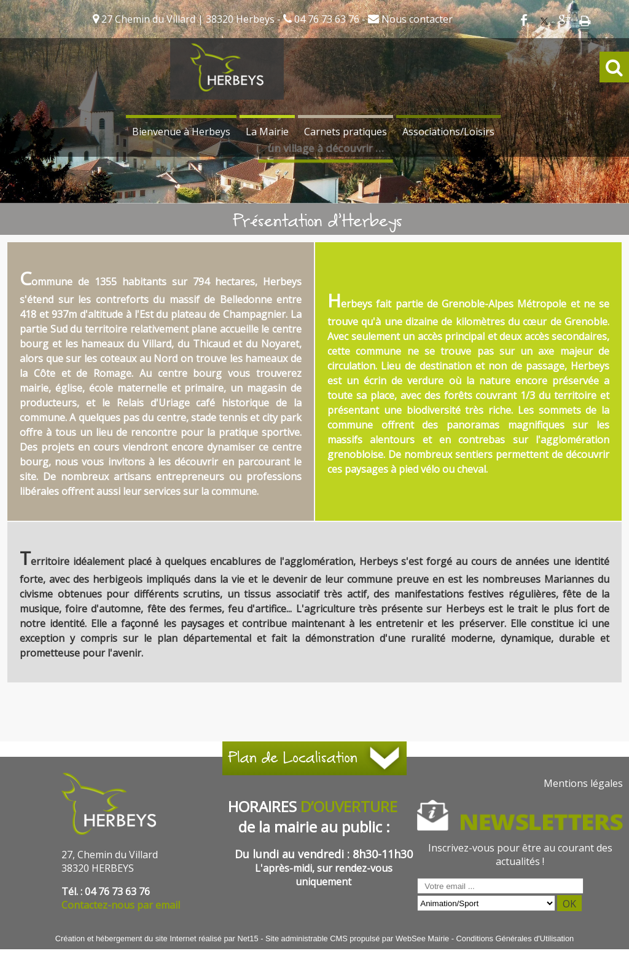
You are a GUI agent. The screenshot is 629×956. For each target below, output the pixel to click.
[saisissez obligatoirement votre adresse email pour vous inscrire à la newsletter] (500, 886)
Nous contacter (416, 19)
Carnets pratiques (345, 131)
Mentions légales (583, 783)
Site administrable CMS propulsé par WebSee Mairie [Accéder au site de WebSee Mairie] (357, 938)
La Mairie (267, 131)
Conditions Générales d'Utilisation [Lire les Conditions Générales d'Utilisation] (515, 938)
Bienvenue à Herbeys (181, 131)
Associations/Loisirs (448, 131)
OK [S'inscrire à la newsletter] (569, 904)
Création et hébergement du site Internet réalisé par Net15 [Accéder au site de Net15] (157, 938)
